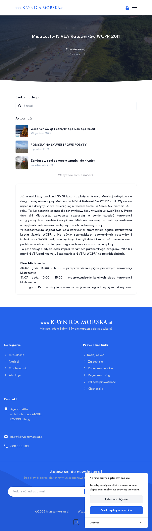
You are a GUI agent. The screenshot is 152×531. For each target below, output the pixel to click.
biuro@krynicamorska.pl (26, 437)
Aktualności (14, 355)
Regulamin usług (96, 375)
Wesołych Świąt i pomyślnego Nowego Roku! (63, 129)
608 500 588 (19, 446)
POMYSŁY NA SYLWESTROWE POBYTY (59, 145)
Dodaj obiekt (94, 355)
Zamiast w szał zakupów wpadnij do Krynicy (63, 160)
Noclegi (11, 361)
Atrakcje (12, 375)
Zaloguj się (93, 361)
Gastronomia (15, 368)
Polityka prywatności (99, 382)
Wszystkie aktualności (76, 175)
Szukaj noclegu (27, 97)
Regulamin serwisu (98, 368)
